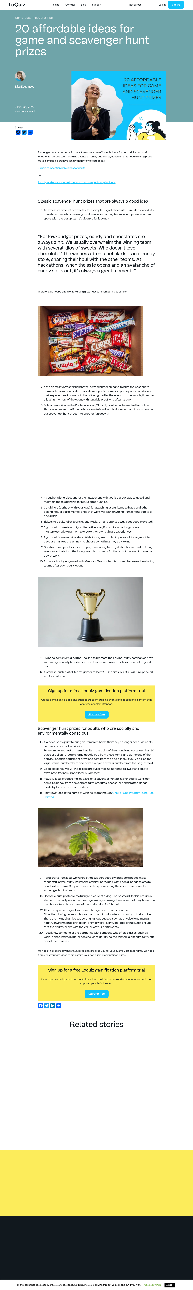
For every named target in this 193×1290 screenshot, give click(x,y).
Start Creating (60, 5)
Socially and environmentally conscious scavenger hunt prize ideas (76, 182)
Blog (123, 5)
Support (136, 5)
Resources (80, 5)
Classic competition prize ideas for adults (61, 168)
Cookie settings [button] (152, 1285)
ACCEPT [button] (170, 1285)
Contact (110, 5)
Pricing (96, 5)
